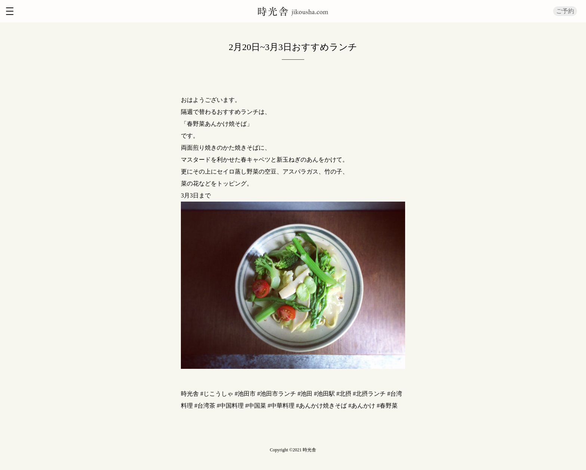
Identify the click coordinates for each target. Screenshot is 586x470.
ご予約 (565, 11)
